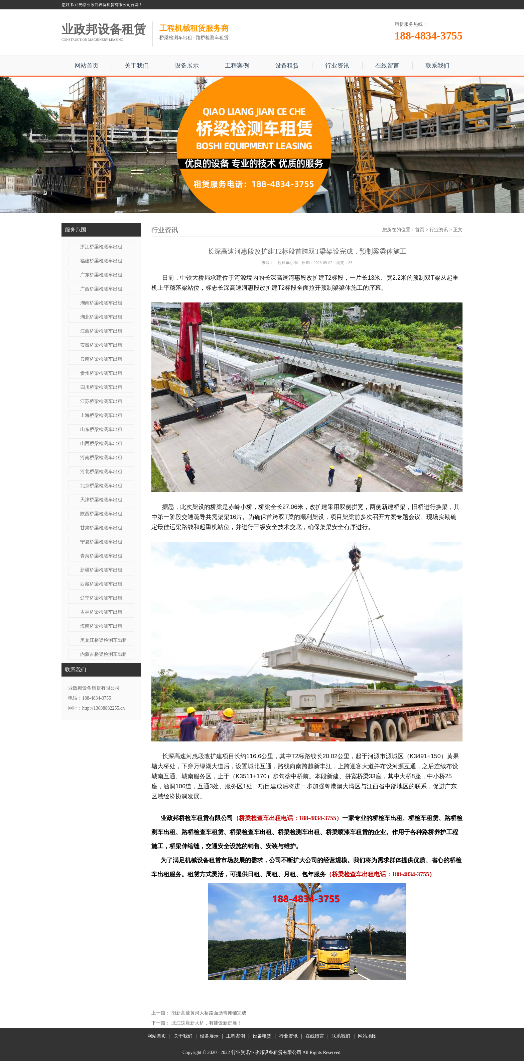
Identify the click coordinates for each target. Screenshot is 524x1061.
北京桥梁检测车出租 (101, 485)
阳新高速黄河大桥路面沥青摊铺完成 (208, 1012)
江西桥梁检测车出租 (101, 331)
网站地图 (367, 1036)
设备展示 (187, 65)
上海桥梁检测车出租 (101, 415)
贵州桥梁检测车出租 (101, 373)
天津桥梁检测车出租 (101, 499)
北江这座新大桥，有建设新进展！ (206, 1023)
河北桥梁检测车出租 (101, 471)
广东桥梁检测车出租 (101, 274)
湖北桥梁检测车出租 (101, 317)
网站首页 (87, 65)
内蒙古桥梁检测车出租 (103, 654)
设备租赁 (287, 65)
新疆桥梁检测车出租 (101, 569)
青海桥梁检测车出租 (101, 555)
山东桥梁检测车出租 (101, 429)
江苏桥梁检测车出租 (101, 401)
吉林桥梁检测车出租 (101, 612)
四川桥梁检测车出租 (101, 387)
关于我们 (137, 65)
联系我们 (437, 65)
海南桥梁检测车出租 (101, 626)
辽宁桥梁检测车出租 (101, 598)
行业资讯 (337, 65)
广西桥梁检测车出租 (101, 288)
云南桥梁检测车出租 (101, 359)
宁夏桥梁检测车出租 (101, 541)
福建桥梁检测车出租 (101, 260)
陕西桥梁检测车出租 (101, 513)
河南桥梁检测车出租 (101, 457)
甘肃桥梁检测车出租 (101, 527)
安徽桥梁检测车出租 (101, 345)
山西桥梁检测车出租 (101, 443)
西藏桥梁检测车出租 (101, 584)
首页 (419, 229)
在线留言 (387, 65)
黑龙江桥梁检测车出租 (103, 640)
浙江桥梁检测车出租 (101, 246)
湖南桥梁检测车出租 (101, 302)
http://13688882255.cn (103, 708)
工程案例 (237, 65)
